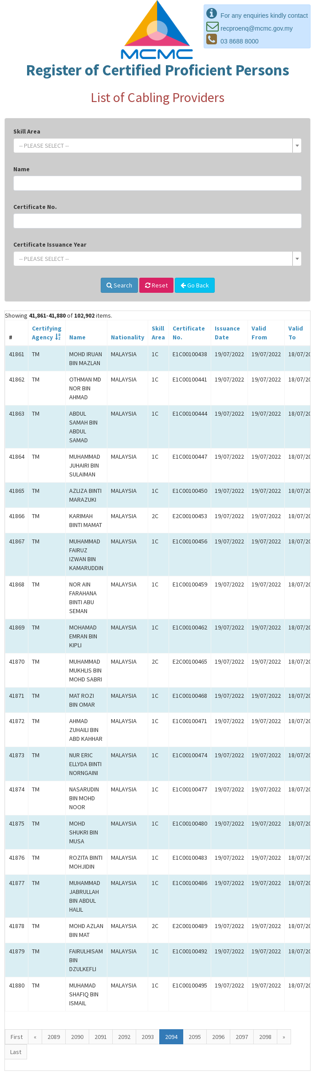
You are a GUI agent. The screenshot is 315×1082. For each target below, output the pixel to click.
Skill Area (26, 131)
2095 (195, 1037)
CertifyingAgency (47, 332)
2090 (77, 1037)
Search (119, 285)
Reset (156, 285)
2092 (124, 1037)
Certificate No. (35, 207)
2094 (171, 1037)
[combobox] (157, 145)
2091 (100, 1037)
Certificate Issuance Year (50, 244)
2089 (53, 1037)
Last (15, 1052)
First (17, 1037)
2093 (148, 1037)
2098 (265, 1037)
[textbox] (155, 145)
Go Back (195, 285)
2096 (218, 1037)
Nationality (127, 337)
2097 (242, 1037)
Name (21, 169)
